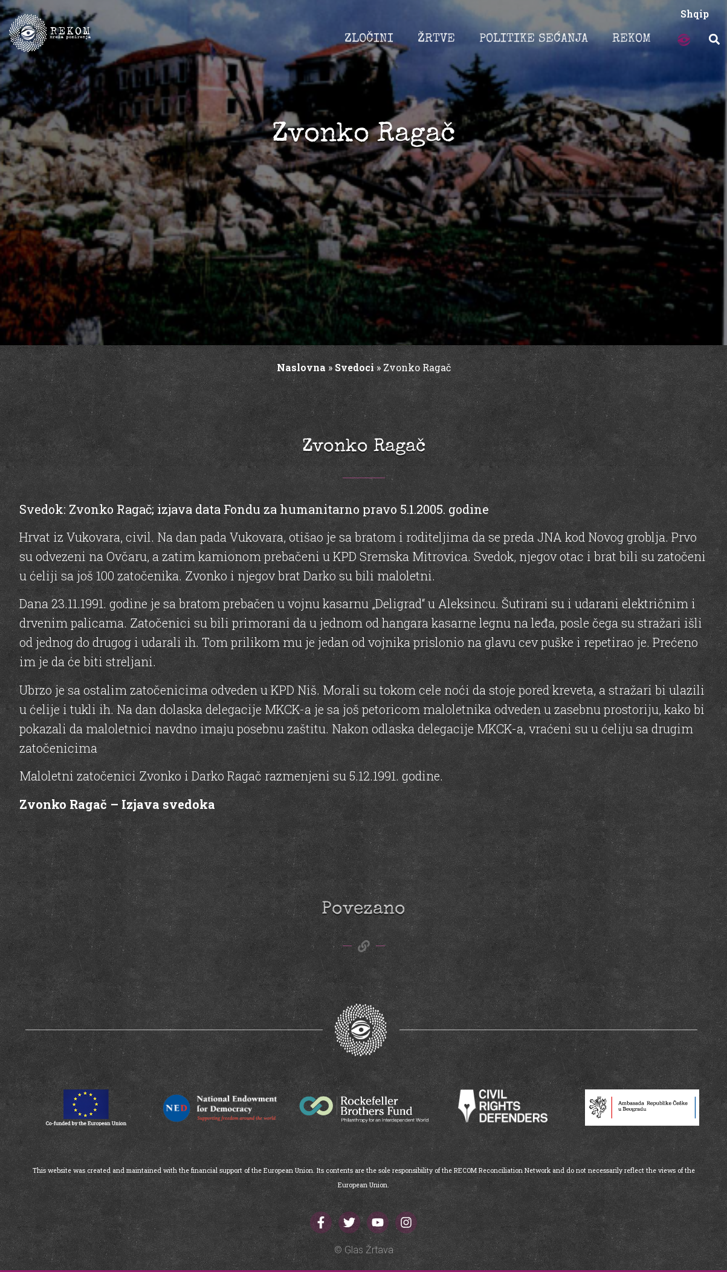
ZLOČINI (368, 39)
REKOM (631, 39)
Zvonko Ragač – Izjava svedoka (117, 804)
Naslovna (301, 367)
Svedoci (354, 367)
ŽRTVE (436, 39)
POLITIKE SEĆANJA (533, 39)
